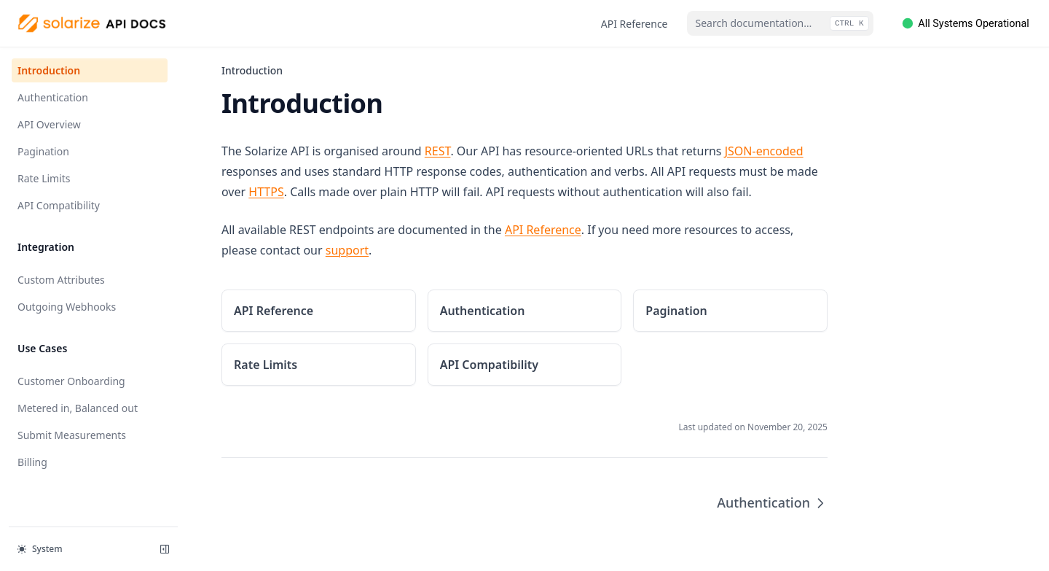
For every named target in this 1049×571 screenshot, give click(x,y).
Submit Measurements (71, 435)
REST (438, 151)
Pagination (43, 151)
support (347, 250)
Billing (32, 462)
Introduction (48, 70)
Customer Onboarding (71, 381)
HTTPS (265, 192)
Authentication (52, 97)
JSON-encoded (764, 151)
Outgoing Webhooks (66, 307)
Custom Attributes (61, 280)
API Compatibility (58, 205)
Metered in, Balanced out (77, 408)
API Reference (634, 24)
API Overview (49, 124)
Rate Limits (44, 178)
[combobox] (780, 23)
